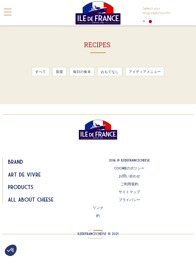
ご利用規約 (129, 184)
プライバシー (129, 200)
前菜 (59, 71)
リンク (98, 208)
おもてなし (110, 71)
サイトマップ (129, 192)
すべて (40, 71)
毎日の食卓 (82, 71)
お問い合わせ (129, 176)
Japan (143, 21)
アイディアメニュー (145, 71)
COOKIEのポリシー (129, 168)
